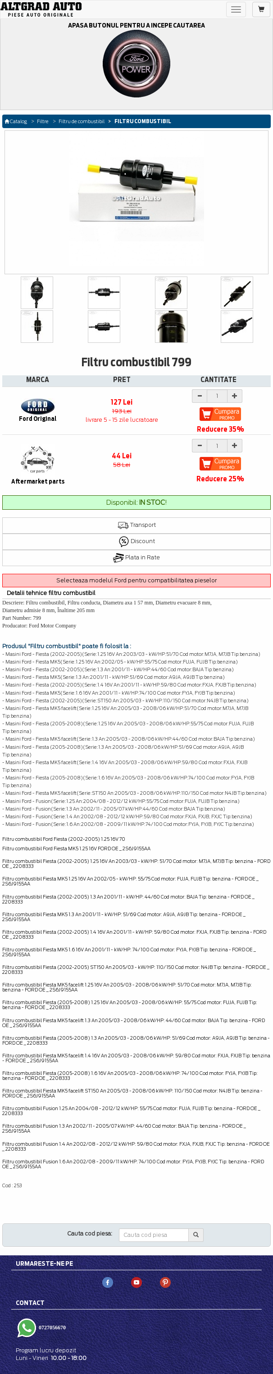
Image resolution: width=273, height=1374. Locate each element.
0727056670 (51, 1327)
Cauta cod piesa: (90, 1233)
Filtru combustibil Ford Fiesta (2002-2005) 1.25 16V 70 (63, 839)
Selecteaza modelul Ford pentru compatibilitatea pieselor (136, 580)
